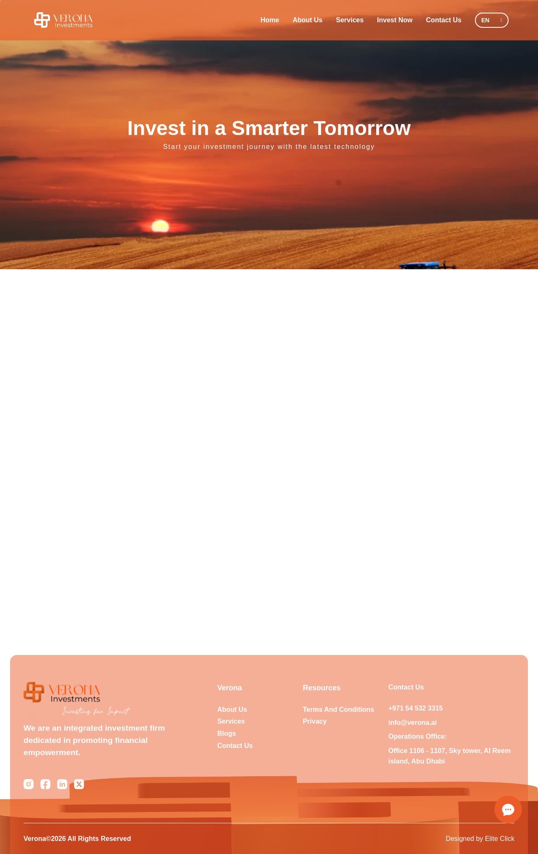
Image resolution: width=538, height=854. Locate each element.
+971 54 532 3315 (415, 708)
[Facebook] (45, 784)
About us (232, 709)
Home (270, 20)
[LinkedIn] (62, 784)
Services (350, 20)
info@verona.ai (412, 722)
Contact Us (444, 20)
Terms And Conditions (338, 709)
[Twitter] (79, 784)
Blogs (226, 733)
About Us (307, 20)
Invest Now (394, 20)
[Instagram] (29, 784)
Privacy (315, 721)
